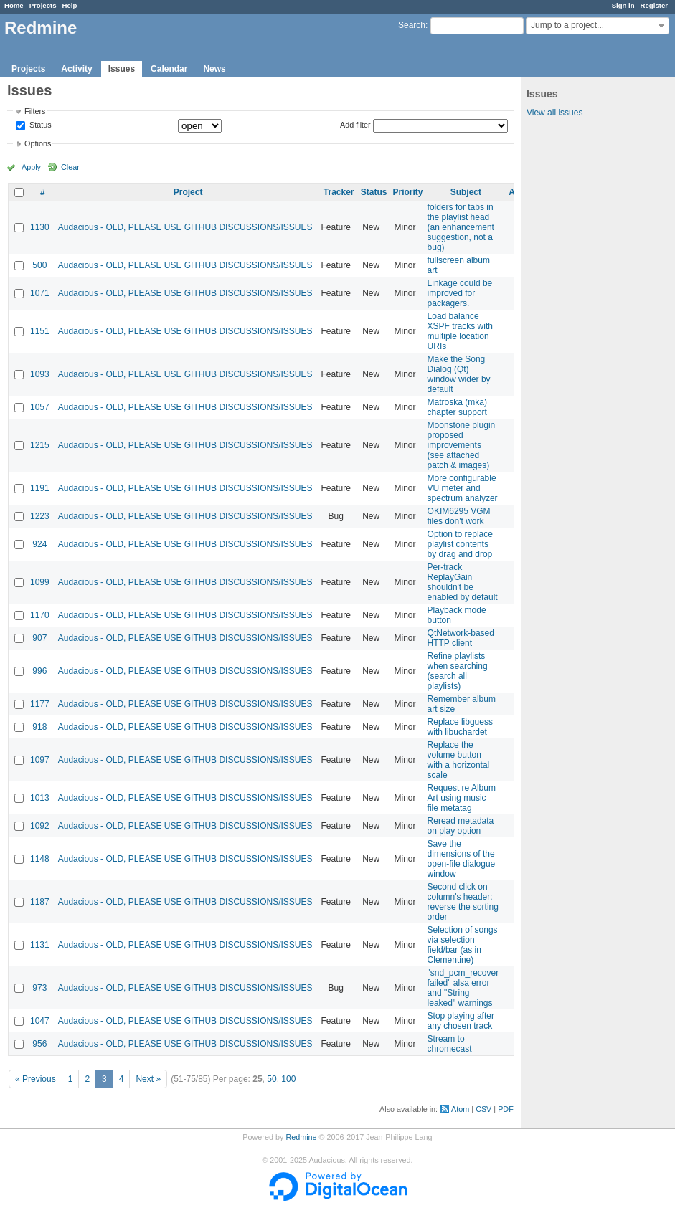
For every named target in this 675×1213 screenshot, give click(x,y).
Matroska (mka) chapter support (457, 407)
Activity (76, 69)
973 (39, 988)
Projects (43, 5)
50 (271, 1079)
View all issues (554, 113)
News (214, 69)
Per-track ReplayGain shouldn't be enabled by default (463, 582)
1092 (39, 826)
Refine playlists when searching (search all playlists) (458, 671)
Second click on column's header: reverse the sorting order (463, 902)
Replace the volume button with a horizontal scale (459, 760)
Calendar (169, 69)
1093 (39, 374)
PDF (506, 1109)
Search (411, 25)
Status (39, 125)
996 (39, 671)
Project (188, 192)
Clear (70, 167)
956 (39, 1044)
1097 (39, 760)
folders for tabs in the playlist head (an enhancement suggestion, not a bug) (461, 227)
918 (39, 727)
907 (39, 638)
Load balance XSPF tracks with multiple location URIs (460, 331)
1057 (39, 407)
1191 (39, 488)
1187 (39, 902)
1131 (39, 945)
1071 (39, 293)
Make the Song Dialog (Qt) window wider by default (459, 374)
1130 (39, 227)
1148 (39, 859)
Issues (121, 69)
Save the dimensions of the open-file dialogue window (462, 859)
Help (69, 5)
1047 (39, 1021)
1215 (39, 445)
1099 (39, 582)
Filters (34, 111)
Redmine (300, 1137)
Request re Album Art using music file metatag (462, 798)
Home (14, 5)
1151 (39, 331)
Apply (31, 167)
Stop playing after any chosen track (461, 1021)
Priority (408, 192)
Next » (148, 1079)
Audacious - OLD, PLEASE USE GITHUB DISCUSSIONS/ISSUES (185, 227)
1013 (39, 798)
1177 (39, 704)
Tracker (339, 192)
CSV (483, 1109)
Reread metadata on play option (461, 826)
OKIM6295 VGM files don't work (459, 516)
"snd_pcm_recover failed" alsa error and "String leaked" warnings (463, 988)
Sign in (623, 5)
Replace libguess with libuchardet (460, 727)
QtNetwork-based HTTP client (461, 638)
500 (39, 265)
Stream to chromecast (450, 1044)
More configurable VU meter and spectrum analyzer (463, 488)
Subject (465, 192)
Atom (460, 1109)
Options (37, 143)
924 (39, 544)
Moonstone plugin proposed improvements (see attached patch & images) (462, 445)
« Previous (35, 1079)
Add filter (355, 124)
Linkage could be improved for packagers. (460, 293)
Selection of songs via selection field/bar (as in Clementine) (463, 945)
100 (288, 1079)
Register (654, 5)
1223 (39, 516)
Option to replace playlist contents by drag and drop (460, 544)
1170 (39, 615)
